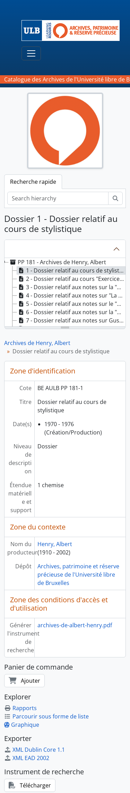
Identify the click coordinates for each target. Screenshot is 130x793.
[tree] (65, 292)
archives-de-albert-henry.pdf (74, 625)
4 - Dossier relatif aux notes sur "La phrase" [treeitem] (71, 295)
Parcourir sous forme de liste (46, 716)
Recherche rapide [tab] (33, 182)
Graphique (21, 725)
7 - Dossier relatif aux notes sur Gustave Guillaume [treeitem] (71, 320)
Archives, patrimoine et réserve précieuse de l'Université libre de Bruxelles (78, 574)
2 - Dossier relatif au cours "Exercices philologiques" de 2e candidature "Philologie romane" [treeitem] (71, 279)
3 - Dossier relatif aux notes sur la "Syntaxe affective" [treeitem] (71, 287)
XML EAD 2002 (26, 758)
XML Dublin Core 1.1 (34, 749)
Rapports (20, 708)
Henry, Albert (54, 544)
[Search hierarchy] (58, 198)
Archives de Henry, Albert (37, 343)
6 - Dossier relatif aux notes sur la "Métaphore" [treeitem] (71, 312)
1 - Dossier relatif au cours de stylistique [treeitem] (71, 270)
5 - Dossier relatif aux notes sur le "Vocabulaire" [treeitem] (71, 304)
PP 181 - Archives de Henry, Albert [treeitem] (57, 262)
